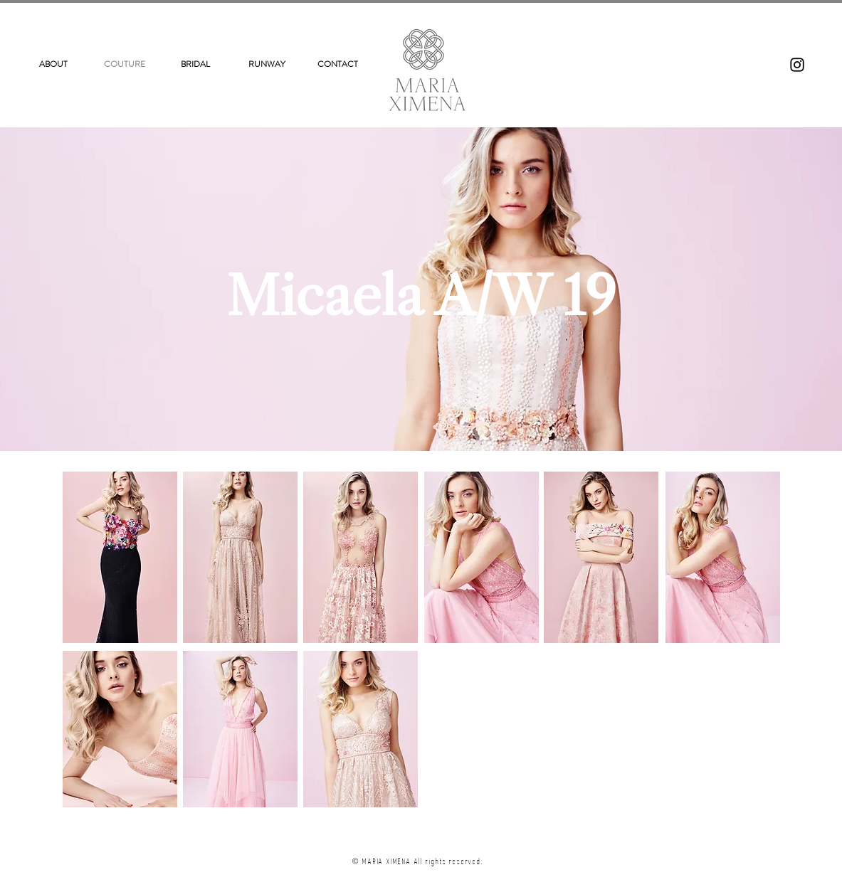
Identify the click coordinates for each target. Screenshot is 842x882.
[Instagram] (797, 64)
